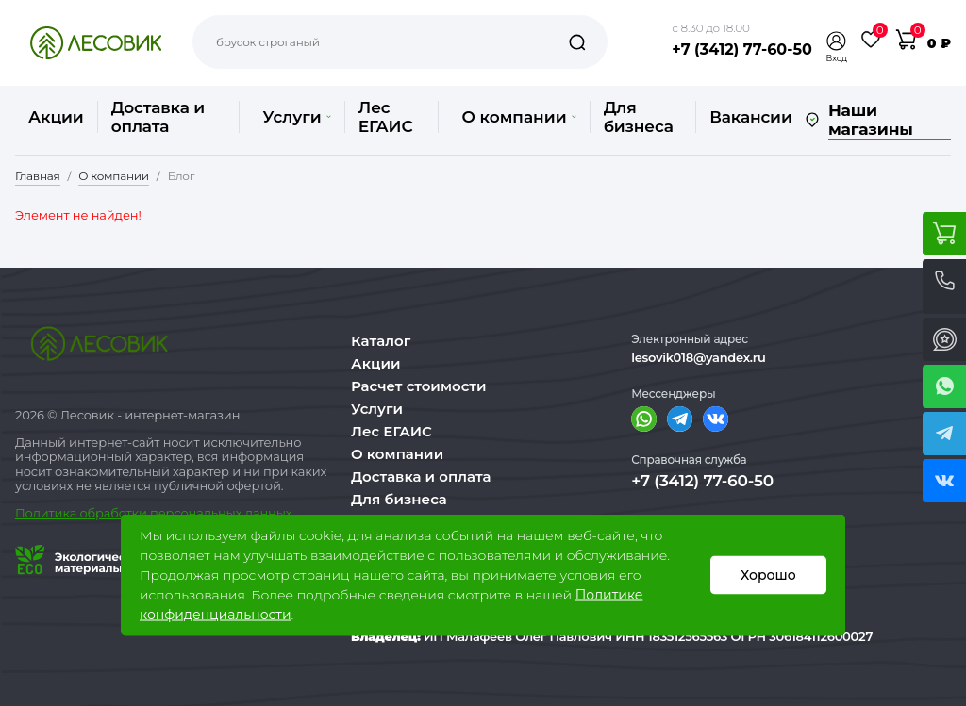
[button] (837, 41)
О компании (518, 116)
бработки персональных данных (190, 512)
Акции (56, 116)
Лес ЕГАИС (385, 117)
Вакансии (750, 116)
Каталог (380, 341)
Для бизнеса (639, 117)
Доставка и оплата (158, 117)
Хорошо (768, 574)
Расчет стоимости (419, 386)
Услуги (296, 116)
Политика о (51, 512)
